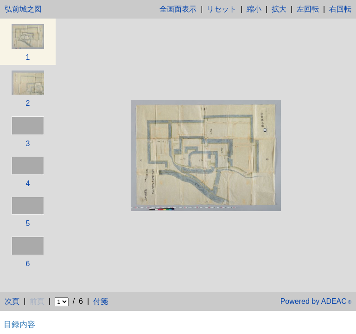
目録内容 (19, 324)
